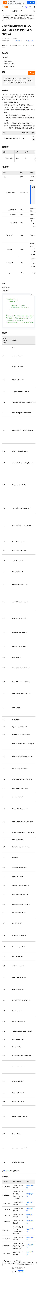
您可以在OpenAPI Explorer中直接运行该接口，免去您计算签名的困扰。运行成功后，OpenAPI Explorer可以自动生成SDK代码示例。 (18, 81)
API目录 (20, 17)
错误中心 (7, 1172)
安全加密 (26, 17)
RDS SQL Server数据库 (21, 15)
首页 (3, 15)
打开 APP (31, 2)
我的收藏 (30, 41)
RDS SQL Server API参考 (10, 17)
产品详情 (18, 40)
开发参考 (31, 15)
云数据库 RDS (9, 15)
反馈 (21, 1273)
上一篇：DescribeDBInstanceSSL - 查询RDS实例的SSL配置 (9, 1264)
